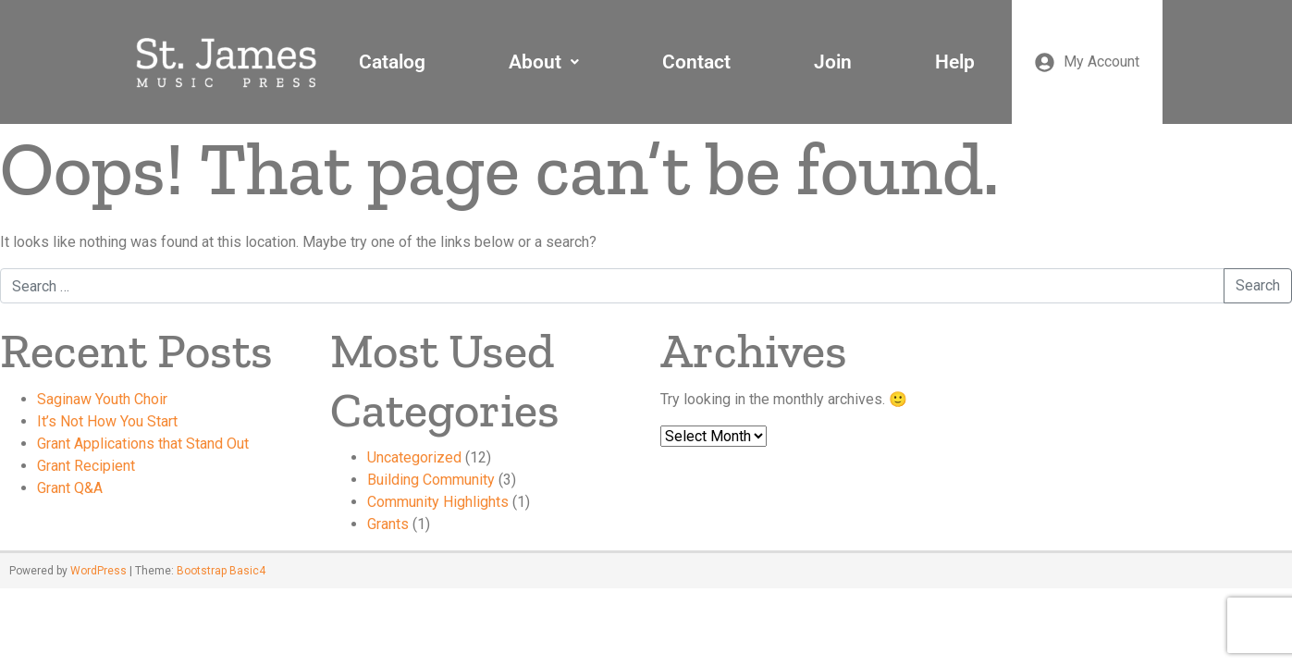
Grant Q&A (70, 488)
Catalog (392, 62)
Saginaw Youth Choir (102, 399)
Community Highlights (438, 502)
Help (955, 62)
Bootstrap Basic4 (221, 570)
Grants (388, 524)
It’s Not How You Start (107, 421)
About (544, 62)
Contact (696, 62)
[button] (543, 62)
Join (833, 62)
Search (1258, 285)
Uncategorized (414, 457)
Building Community (431, 479)
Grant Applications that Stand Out (143, 443)
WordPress (98, 570)
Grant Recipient (86, 466)
